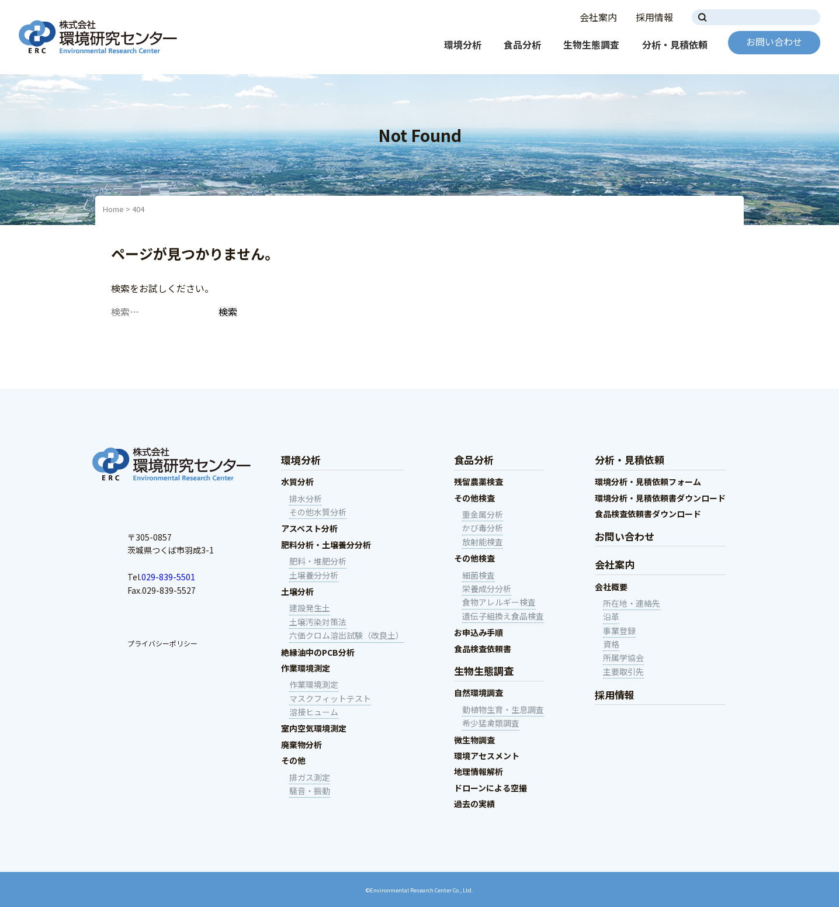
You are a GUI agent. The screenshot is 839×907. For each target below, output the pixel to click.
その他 (293, 760)
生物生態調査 (591, 44)
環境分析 (462, 44)
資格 (611, 644)
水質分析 (297, 481)
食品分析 (522, 44)
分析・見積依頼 (675, 44)
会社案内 (598, 17)
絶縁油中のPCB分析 (318, 652)
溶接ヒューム (313, 712)
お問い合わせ (774, 41)
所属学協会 (623, 657)
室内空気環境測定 (313, 728)
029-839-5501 (168, 577)
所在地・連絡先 (631, 603)
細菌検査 (478, 575)
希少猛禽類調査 (490, 723)
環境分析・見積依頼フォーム (648, 481)
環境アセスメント (486, 755)
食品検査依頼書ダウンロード (648, 514)
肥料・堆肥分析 (317, 561)
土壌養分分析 (313, 575)
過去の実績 (474, 803)
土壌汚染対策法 (317, 622)
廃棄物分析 (301, 744)
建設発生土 (309, 608)
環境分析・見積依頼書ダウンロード (660, 498)
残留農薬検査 (478, 481)
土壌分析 (297, 591)
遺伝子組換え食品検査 (503, 616)
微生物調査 (474, 740)
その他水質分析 (317, 512)
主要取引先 (623, 671)
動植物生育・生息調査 (503, 709)
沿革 (611, 616)
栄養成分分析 (486, 588)
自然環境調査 (478, 692)
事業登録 (619, 630)
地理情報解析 (478, 771)
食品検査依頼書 (482, 649)
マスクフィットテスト (330, 698)
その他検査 (474, 498)
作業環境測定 (305, 668)
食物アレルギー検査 (499, 602)
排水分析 (305, 498)
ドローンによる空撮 (490, 788)
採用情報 (654, 17)
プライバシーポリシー (162, 643)
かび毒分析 (482, 528)
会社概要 (611, 587)
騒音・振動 (309, 791)
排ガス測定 (309, 777)
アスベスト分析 (309, 528)
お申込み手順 (478, 632)
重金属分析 (482, 514)
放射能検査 (482, 542)
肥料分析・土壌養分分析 (326, 545)
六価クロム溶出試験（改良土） (346, 635)
